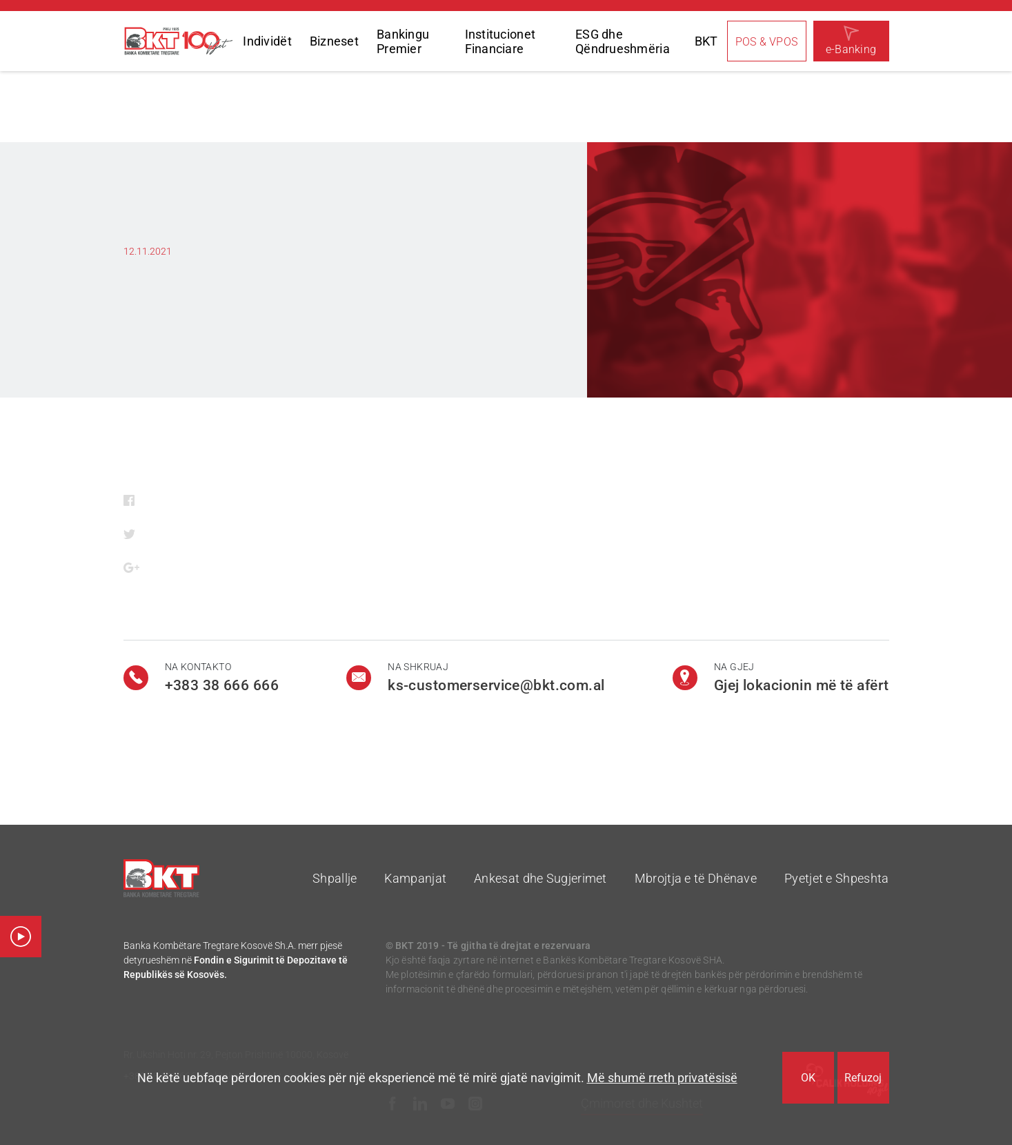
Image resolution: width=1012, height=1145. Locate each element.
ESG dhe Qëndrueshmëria (622, 41)
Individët (267, 41)
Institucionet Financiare (500, 41)
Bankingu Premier (403, 41)
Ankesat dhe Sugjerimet (540, 878)
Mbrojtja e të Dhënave (696, 878)
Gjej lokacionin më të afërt (801, 685)
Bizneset (334, 41)
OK (808, 1077)
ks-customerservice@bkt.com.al (496, 685)
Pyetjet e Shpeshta (836, 878)
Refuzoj (863, 1077)
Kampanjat (415, 878)
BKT (706, 41)
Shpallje (334, 878)
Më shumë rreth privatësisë (662, 1077)
